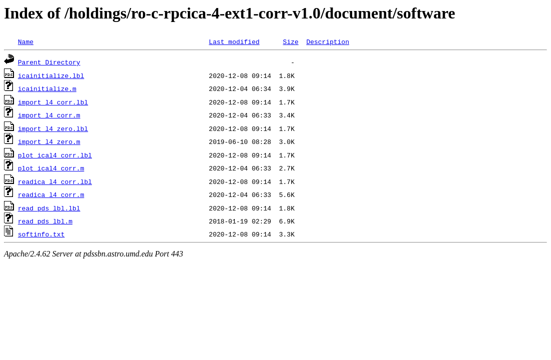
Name (25, 41)
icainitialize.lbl (51, 75)
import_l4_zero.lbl (53, 128)
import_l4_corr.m (49, 115)
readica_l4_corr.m (51, 194)
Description (327, 41)
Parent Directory (49, 62)
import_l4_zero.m (49, 141)
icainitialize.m (47, 88)
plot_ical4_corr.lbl (55, 155)
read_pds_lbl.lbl (49, 208)
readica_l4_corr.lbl (55, 181)
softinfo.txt (41, 234)
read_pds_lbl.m (45, 221)
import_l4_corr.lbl (53, 102)
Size (290, 41)
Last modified (234, 41)
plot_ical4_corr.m (51, 168)
